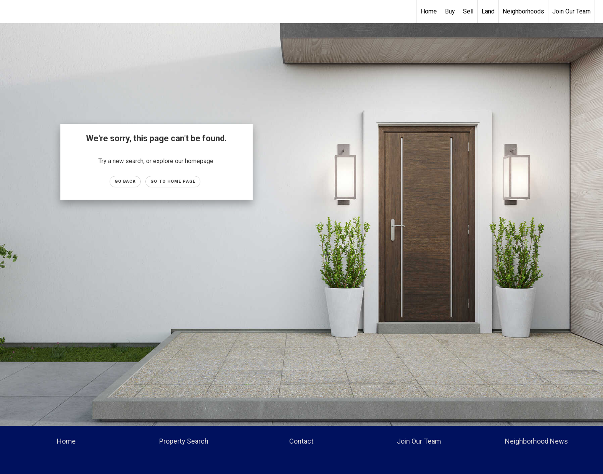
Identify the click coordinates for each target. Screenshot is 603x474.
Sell (468, 11)
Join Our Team (571, 11)
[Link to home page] (301, 11)
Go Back (125, 181)
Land (488, 11)
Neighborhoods (523, 11)
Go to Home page (172, 181)
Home (429, 11)
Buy (450, 11)
